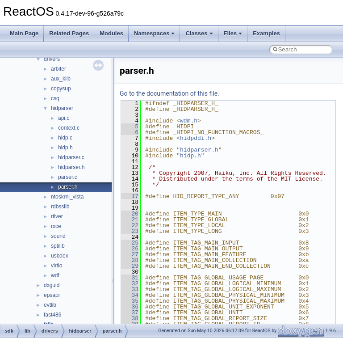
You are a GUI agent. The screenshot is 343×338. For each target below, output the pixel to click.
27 (129, 254)
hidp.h (65, 147)
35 (129, 301)
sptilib (58, 246)
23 (129, 231)
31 (129, 278)
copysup (61, 88)
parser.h (67, 187)
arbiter (58, 69)
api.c (63, 118)
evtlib (50, 305)
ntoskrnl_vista (67, 197)
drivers (52, 59)
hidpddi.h (195, 138)
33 (129, 289)
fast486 (52, 315)
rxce (56, 226)
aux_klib (61, 79)
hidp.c (65, 138)
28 (129, 260)
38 (129, 318)
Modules (111, 33)
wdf (55, 275)
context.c (68, 128)
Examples (266, 33)
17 (129, 196)
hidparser (62, 108)
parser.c (67, 177)
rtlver (57, 216)
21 (129, 219)
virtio (56, 265)
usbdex (59, 256)
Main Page (24, 33)
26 (129, 249)
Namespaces (154, 33)
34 (129, 295)
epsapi (51, 295)
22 (129, 225)
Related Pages (69, 33)
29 (129, 266)
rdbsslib (60, 206)
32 (129, 283)
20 (129, 214)
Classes (199, 33)
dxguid (51, 285)
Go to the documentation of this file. (169, 93)
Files (233, 33)
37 (129, 312)
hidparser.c (71, 157)
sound (58, 236)
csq (55, 98)
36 (129, 307)
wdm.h (188, 121)
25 (129, 243)
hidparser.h (71, 167)
